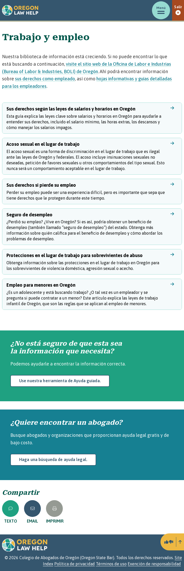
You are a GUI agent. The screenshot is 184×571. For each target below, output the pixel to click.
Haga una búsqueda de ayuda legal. (53, 459)
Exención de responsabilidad (154, 563)
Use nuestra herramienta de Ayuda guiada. (60, 380)
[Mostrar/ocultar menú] (161, 10)
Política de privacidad (74, 563)
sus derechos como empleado (45, 78)
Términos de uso (111, 563)
